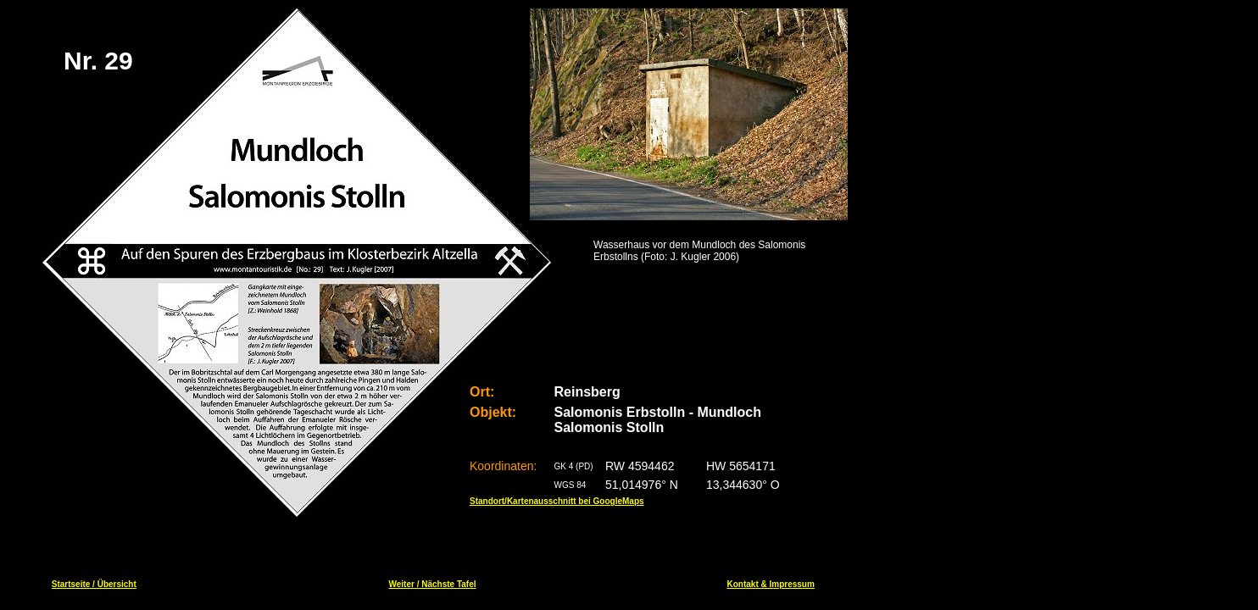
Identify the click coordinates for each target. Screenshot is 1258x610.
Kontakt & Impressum (771, 584)
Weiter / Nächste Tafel (432, 584)
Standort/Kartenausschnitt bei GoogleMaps (557, 501)
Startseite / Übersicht (94, 584)
